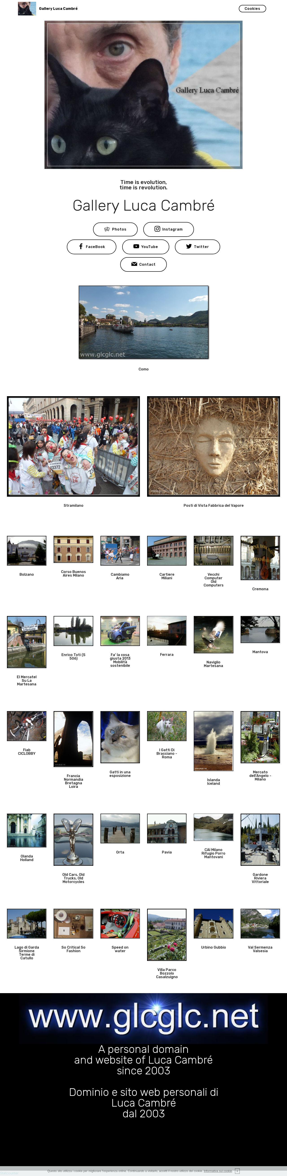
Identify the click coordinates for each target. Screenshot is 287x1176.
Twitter (197, 247)
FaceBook (91, 247)
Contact (143, 264)
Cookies (252, 8)
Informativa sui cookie (218, 1171)
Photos (115, 229)
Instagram (168, 229)
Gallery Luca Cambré (58, 8)
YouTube (145, 247)
